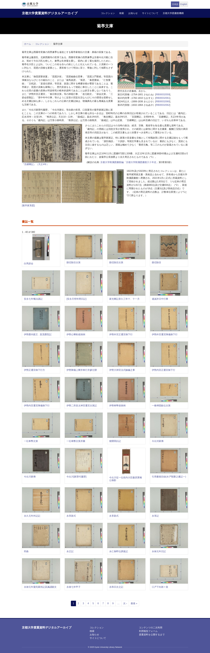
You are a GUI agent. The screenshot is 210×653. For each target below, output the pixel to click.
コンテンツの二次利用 (150, 627)
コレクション (108, 13)
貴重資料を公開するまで (152, 634)
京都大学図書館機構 (173, 13)
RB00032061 (162, 98)
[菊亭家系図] (28, 205)
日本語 (175, 4)
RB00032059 (162, 94)
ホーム (27, 44)
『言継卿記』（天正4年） (35, 164)
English (183, 4)
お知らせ (133, 13)
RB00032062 (162, 105)
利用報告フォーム (148, 631)
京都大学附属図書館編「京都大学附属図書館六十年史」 (129, 162)
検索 (121, 13)
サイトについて (150, 13)
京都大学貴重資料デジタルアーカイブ (50, 13)
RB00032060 (162, 101)
